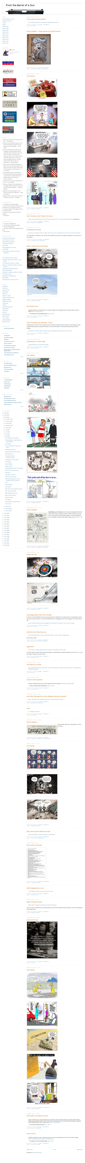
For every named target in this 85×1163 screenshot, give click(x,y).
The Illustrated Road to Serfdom (10, 257)
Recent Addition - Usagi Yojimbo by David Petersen (43, 31)
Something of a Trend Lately (36, 341)
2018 (5, 524)
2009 (5, 543)
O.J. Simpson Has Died (33, 711)
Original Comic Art (6, 20)
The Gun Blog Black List (10, 365)
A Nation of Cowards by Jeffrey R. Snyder (12, 272)
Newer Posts (30, 1149)
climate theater (35, 882)
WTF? (37, 657)
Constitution (34, 894)
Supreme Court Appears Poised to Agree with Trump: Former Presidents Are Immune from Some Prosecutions (54, 233)
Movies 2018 (5, 41)
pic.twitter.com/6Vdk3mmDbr (46, 1138)
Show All (21, 356)
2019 (5, 521)
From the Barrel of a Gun (8, 19)
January (7, 510)
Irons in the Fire (8, 343)
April (6, 436)
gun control (34, 689)
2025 (5, 415)
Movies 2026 (5, 26)
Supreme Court (35, 240)
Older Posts (80, 1149)
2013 (5, 534)
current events (35, 208)
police (33, 641)
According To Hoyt (8, 354)
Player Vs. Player (6, 295)
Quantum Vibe (5, 290)
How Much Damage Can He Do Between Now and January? (47, 696)
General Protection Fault (8, 297)
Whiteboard (5, 286)
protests (33, 25)
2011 (5, 538)
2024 (32, 626)
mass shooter (35, 348)
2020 (5, 519)
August (7, 427)
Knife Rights (5, 249)
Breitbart (6, 339)
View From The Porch (9, 347)
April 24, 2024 (51, 313)
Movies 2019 (5, 39)
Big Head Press (6, 321)
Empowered (5, 303)
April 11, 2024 (50, 685)
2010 (5, 541)
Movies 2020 (5, 37)
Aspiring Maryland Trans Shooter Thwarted (38, 344)
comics (39, 68)
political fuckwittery (41, 641)
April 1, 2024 (47, 1124)
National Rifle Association (8, 241)
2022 (5, 515)
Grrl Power (5, 288)
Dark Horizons (7, 404)
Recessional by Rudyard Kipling (9, 268)
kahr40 (13, 49)
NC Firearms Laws (6, 274)
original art (44, 68)
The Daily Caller (8, 363)
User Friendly (5, 318)
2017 (5, 526)
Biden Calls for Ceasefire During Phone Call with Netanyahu (42, 905)
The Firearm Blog (8, 369)
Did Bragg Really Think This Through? (39, 615)
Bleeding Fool (7, 396)
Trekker (4, 305)
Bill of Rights (5, 277)
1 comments (45, 346)
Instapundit (7, 335)
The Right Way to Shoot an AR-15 (10, 279)
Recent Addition (32, 510)
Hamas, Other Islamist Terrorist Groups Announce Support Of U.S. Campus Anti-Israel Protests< (51, 219)
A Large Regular (8, 379)
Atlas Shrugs (7, 383)
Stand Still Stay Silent (7, 306)
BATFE (32, 334)
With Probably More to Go (35, 888)
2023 (5, 513)
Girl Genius (5, 310)
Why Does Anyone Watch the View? (38, 831)
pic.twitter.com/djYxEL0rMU (67, 683)
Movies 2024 (5, 30)
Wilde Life (4, 293)
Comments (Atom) (37, 1152)
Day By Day (5, 292)
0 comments (46, 24)
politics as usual (35, 1144)
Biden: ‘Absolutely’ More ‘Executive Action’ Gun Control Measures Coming (45, 699)
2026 (5, 413)
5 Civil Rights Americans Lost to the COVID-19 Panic (40, 891)
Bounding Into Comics (9, 398)
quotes (33, 962)
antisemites (34, 317)
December (8, 419)
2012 (5, 536)
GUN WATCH (7, 386)
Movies (4, 24)
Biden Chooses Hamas (34, 902)
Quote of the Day (32, 920)
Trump (35, 626)
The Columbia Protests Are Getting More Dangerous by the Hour (43, 22)
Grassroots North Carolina (8, 238)
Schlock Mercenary (6, 301)
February (7, 508)
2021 (5, 517)
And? (28, 708)
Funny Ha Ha (31, 1133)
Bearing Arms (7, 367)
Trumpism (42, 240)
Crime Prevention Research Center (13, 402)
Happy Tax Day (32, 554)
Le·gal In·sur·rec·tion (9, 341)
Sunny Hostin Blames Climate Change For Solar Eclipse (41, 834)
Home (54, 1149)
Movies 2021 (5, 35)
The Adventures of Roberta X (11, 352)
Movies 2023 (5, 32)
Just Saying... (31, 76)
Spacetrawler (5, 308)
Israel (38, 912)
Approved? (7, 472)
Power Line (7, 381)
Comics (4, 22)
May (6, 434)
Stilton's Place (5, 316)
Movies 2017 (5, 43)
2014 (5, 532)
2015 (5, 530)
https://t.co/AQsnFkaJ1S (37, 311)
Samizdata (6, 387)
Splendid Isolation (8, 337)
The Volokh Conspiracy (10, 345)
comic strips (40, 738)
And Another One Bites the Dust (37, 1116)
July (6, 429)
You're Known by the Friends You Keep (39, 216)
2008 (5, 545)
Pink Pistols (5, 245)
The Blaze (6, 371)
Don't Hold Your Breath (34, 845)
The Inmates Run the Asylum (36, 19)
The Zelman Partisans (7, 243)
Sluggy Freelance (6, 299)
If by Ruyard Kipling (7, 270)
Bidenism (33, 657)
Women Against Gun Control (9, 247)
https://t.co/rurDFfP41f (55, 1122)
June (6, 431)
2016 (5, 528)
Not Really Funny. (32, 306)
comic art (33, 68)
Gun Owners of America (8, 240)
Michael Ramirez (6, 314)
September (8, 425)
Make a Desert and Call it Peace (37, 246)
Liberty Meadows (6, 319)
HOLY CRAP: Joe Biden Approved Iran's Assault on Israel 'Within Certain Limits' (47, 649)
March (7, 506)
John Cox (4, 312)
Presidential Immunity (34, 230)
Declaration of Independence (9, 276)
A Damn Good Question (34, 680)
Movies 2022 (5, 34)
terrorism (39, 222)
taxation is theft (35, 609)
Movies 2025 (5, 28)
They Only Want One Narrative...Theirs (39, 322)
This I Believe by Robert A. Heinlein (10, 263)
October (7, 423)
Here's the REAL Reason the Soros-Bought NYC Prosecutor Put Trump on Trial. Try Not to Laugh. (51, 623)
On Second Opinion (9, 328)
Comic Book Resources (10, 400)
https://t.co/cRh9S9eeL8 (34, 1138)
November (8, 421)
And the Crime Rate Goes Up (36, 632)
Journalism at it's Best (34, 664)
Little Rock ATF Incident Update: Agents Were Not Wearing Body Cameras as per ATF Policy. (50, 330)
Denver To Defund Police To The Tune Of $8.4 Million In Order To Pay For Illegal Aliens (48, 635)
